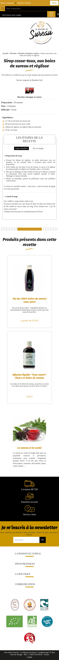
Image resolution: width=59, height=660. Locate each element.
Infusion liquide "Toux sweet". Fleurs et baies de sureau (29, 376)
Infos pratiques (25, 563)
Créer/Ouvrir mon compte (11, 15)
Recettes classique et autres (28, 53)
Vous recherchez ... (14, 8)
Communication (25, 584)
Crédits (29, 657)
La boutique (22, 574)
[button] (42, 553)
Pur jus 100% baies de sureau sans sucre (29, 300)
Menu (54, 3)
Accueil (5, 53)
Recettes (13, 53)
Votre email (18, 540)
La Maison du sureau (28, 553)
